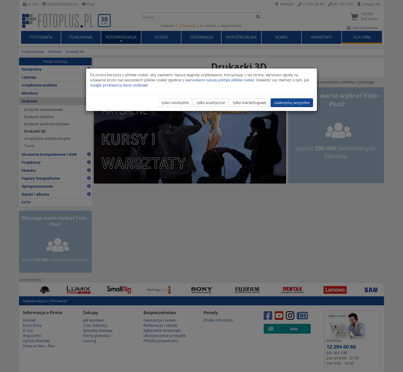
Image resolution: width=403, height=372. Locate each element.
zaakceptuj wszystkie (292, 102)
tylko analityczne (211, 102)
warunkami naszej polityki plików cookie (220, 79)
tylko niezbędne (175, 102)
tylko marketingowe (249, 102)
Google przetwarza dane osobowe (119, 85)
